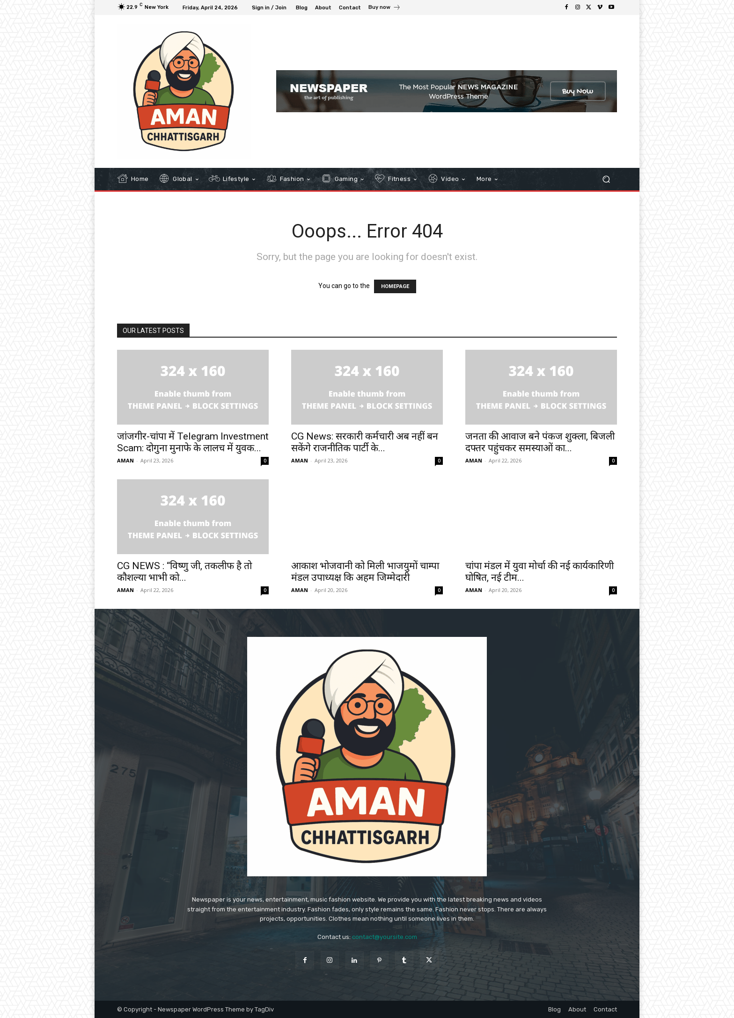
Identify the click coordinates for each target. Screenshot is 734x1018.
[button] (606, 179)
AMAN (125, 460)
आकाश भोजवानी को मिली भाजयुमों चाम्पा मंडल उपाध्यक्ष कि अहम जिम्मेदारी (365, 571)
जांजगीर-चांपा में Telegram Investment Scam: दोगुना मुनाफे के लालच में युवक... (193, 442)
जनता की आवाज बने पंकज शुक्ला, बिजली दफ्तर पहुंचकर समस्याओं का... (540, 442)
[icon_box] (384, 8)
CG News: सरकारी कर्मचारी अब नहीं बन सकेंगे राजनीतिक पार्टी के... (364, 442)
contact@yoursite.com (384, 936)
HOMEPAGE (395, 286)
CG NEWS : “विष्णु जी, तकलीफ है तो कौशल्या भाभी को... (184, 571)
